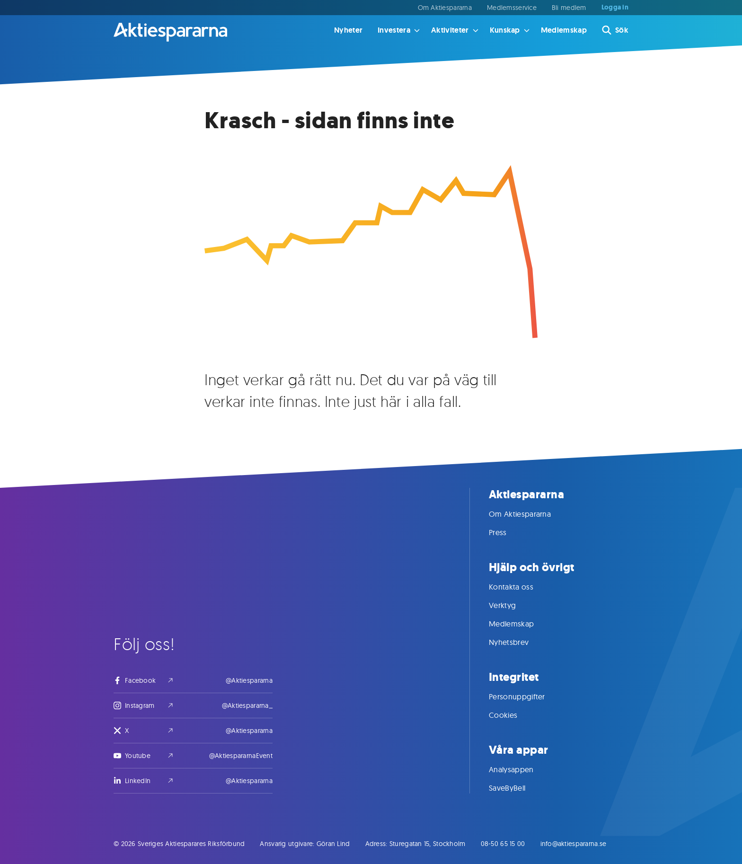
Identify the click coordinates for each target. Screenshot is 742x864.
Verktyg (512, 605)
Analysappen (521, 769)
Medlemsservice (512, 7)
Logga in (614, 7)
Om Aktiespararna (445, 7)
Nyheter (348, 30)
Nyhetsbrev (518, 642)
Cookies (512, 715)
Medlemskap (564, 30)
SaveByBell (516, 788)
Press (507, 532)
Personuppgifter (526, 696)
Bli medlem (569, 7)
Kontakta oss (520, 586)
